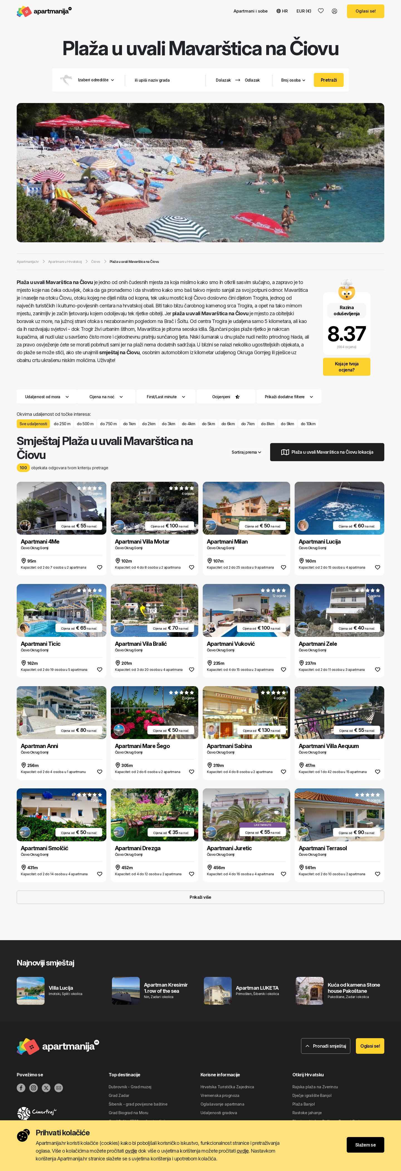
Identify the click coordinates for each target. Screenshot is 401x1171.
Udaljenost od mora (47, 396)
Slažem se (365, 1145)
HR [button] (282, 11)
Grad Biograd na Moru (128, 1112)
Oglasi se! (366, 11)
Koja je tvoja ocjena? (347, 367)
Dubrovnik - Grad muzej (130, 1086)
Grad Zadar (119, 1095)
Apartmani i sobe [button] (251, 11)
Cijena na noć (106, 396)
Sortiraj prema (246, 452)
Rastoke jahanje (307, 1112)
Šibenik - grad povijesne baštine (138, 1104)
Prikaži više (200, 897)
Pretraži (329, 80)
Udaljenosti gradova (218, 1112)
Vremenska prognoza (219, 1095)
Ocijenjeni (221, 396)
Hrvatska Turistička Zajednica (227, 1086)
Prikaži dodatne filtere (289, 396)
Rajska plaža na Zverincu (315, 1086)
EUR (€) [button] (304, 11)
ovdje (131, 1151)
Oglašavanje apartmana (222, 1104)
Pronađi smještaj (325, 1046)
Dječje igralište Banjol (311, 1095)
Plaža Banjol (303, 1104)
